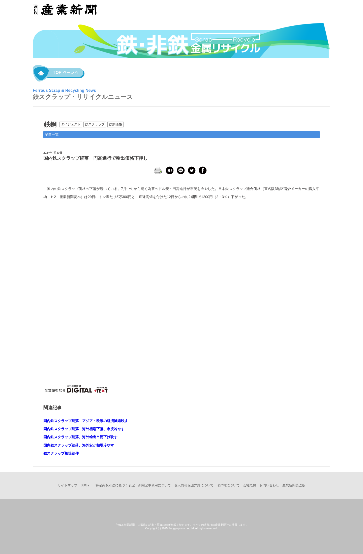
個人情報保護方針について (194, 485)
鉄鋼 (50, 124)
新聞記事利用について (154, 485)
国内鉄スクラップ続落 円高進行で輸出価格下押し (95, 158)
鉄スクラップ (95, 124)
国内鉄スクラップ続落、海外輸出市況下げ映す (80, 437)
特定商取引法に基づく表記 (115, 485)
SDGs (85, 485)
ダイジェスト (71, 124)
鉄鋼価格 (115, 124)
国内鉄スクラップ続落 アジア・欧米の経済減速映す (85, 421)
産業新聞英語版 (293, 485)
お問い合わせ (269, 485)
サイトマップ (67, 485)
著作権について (228, 485)
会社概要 (249, 485)
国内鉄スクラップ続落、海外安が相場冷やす (78, 445)
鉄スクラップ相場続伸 (61, 453)
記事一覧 (52, 134)
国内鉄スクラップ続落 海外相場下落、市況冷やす (84, 429)
